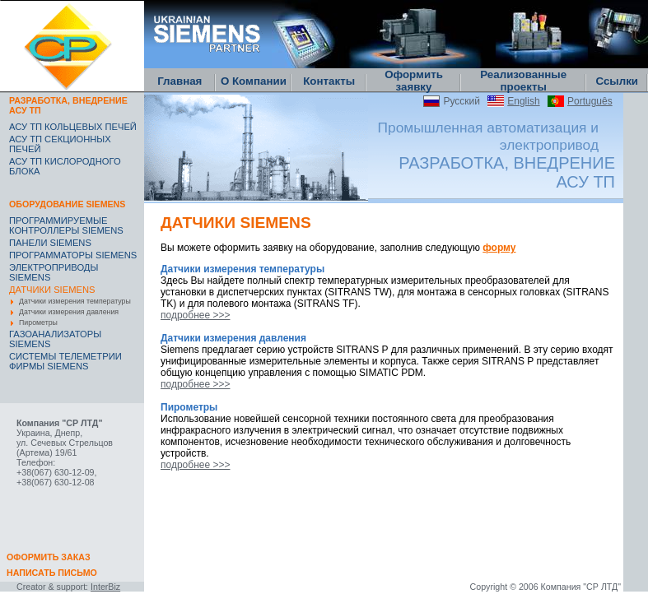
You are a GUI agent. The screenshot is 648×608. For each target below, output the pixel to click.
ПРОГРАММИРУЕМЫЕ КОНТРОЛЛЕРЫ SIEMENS (66, 225)
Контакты (329, 81)
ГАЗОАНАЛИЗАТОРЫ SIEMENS (55, 339)
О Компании (254, 81)
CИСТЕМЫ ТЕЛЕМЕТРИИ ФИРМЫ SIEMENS (65, 361)
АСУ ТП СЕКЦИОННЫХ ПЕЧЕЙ (60, 144)
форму (499, 247)
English (523, 101)
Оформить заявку (414, 80)
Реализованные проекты (523, 80)
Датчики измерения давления (69, 312)
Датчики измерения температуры (75, 301)
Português (590, 101)
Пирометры (38, 322)
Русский (461, 101)
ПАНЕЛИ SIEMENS (50, 243)
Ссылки (616, 81)
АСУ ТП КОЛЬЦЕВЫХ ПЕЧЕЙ (73, 127)
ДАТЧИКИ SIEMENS (52, 290)
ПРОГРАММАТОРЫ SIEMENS (73, 255)
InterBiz (105, 587)
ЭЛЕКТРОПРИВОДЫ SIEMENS (53, 272)
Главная (179, 81)
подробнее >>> (195, 315)
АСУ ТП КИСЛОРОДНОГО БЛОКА (65, 166)
